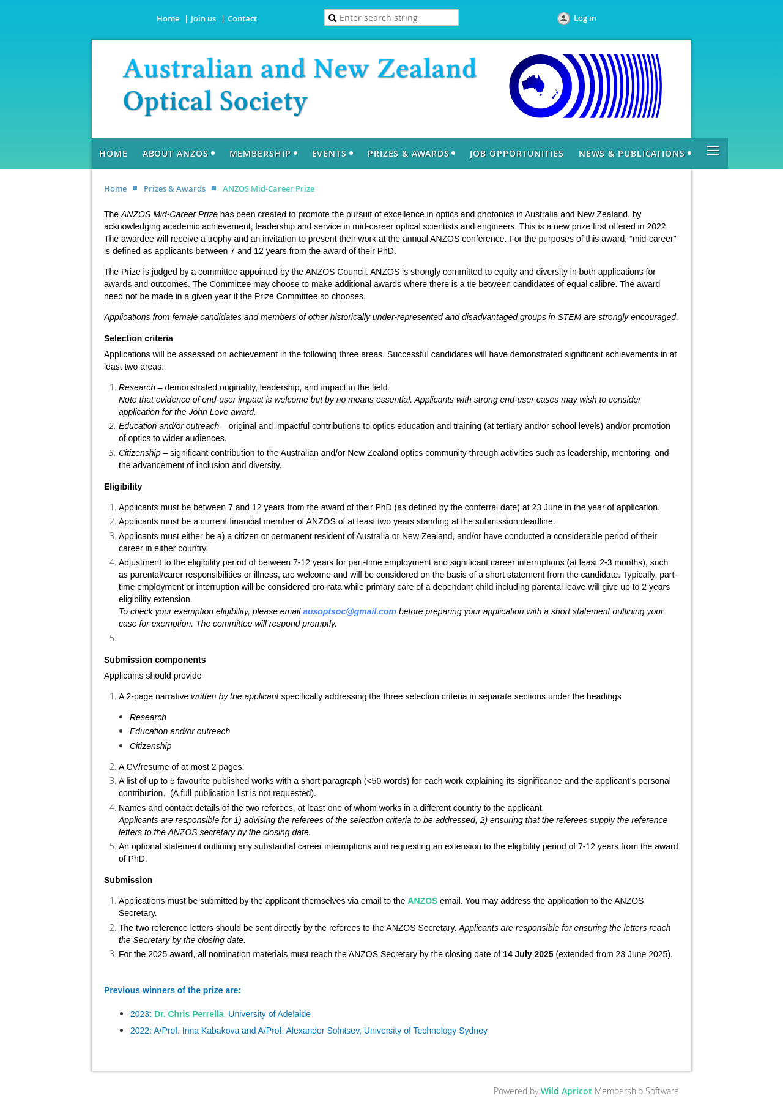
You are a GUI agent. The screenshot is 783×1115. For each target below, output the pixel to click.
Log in (585, 17)
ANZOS (422, 901)
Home (168, 18)
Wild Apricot (566, 1091)
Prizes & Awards (175, 188)
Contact (242, 18)
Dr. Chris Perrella (189, 1014)
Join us (203, 18)
